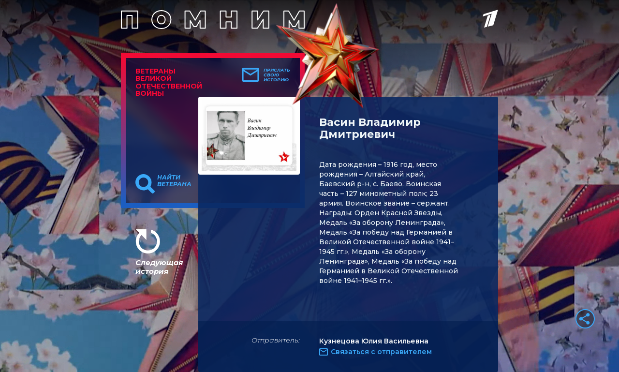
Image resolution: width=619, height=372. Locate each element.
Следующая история (159, 267)
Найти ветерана (174, 181)
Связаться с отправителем (381, 351)
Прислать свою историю (277, 75)
